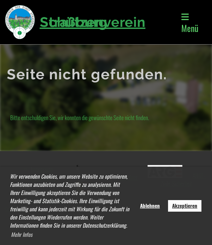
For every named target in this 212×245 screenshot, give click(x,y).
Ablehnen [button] (150, 205)
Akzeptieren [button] (184, 205)
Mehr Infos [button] (21, 234)
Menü (189, 23)
